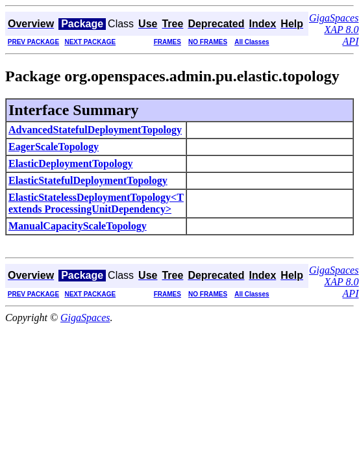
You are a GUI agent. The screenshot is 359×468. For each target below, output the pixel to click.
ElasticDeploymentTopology (70, 163)
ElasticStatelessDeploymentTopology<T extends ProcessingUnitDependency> (96, 203)
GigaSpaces (85, 317)
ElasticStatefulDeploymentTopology (87, 180)
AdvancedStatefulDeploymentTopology (95, 129)
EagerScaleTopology (53, 146)
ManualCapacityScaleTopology (77, 225)
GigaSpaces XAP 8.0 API (333, 29)
